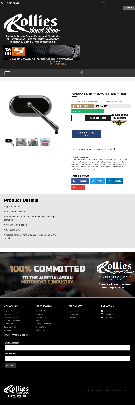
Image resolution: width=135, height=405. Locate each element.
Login (129, 7)
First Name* (10, 353)
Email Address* (12, 343)
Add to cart (98, 118)
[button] (103, 2)
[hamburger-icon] (7, 73)
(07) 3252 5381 (58, 64)
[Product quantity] (77, 118)
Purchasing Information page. (84, 169)
